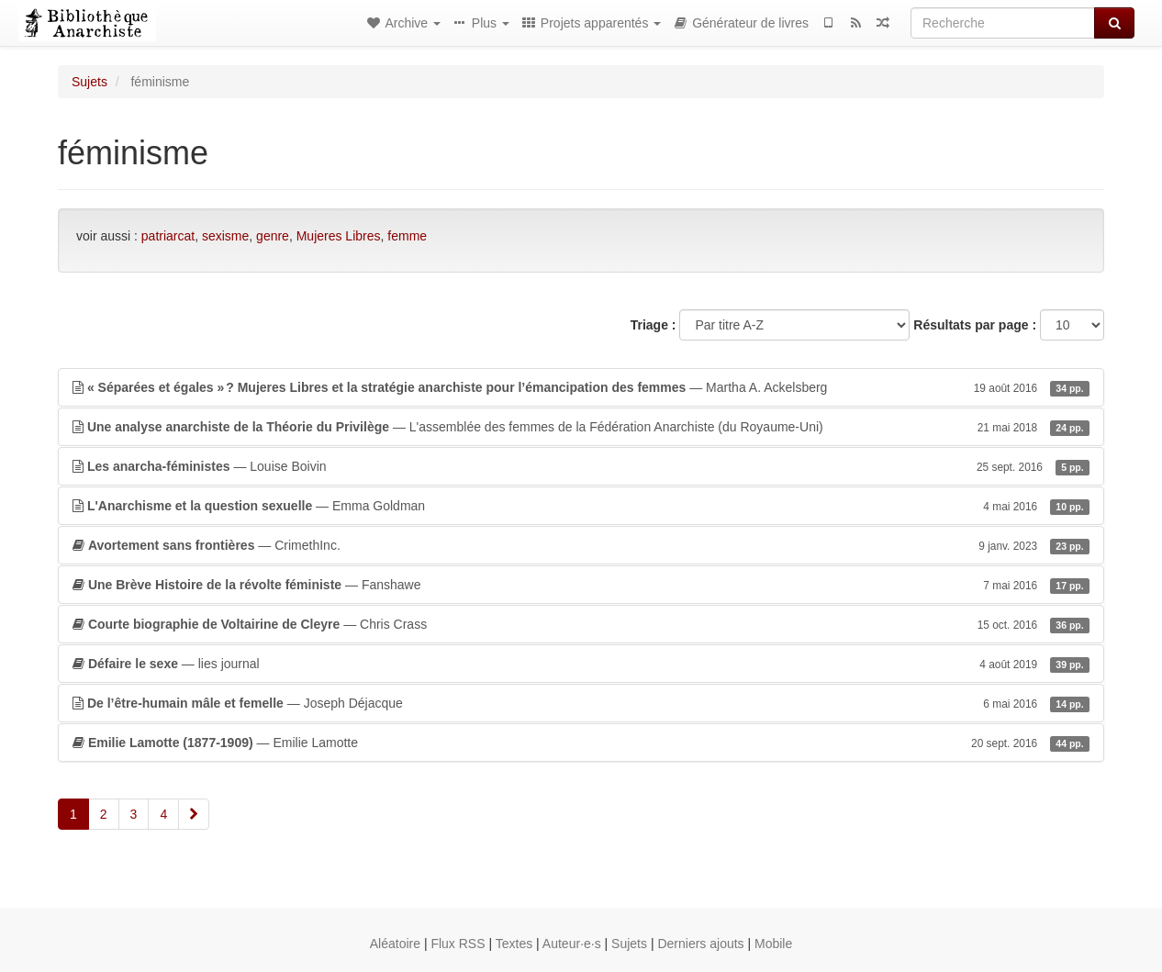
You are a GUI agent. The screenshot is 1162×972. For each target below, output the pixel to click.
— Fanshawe (581, 584)
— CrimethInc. (581, 545)
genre (272, 236)
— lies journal (581, 663)
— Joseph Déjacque (581, 703)
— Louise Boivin (581, 466)
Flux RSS (457, 943)
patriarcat (168, 236)
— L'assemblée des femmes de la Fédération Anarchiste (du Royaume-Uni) (581, 427)
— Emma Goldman (581, 506)
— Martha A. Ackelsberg (581, 387)
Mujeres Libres (338, 236)
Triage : (653, 325)
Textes (514, 943)
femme (407, 236)
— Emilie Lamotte (581, 742)
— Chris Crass (581, 624)
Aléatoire (395, 943)
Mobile (773, 943)
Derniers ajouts (700, 943)
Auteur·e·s (571, 943)
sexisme (225, 236)
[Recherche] (1003, 23)
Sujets (89, 81)
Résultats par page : (974, 325)
